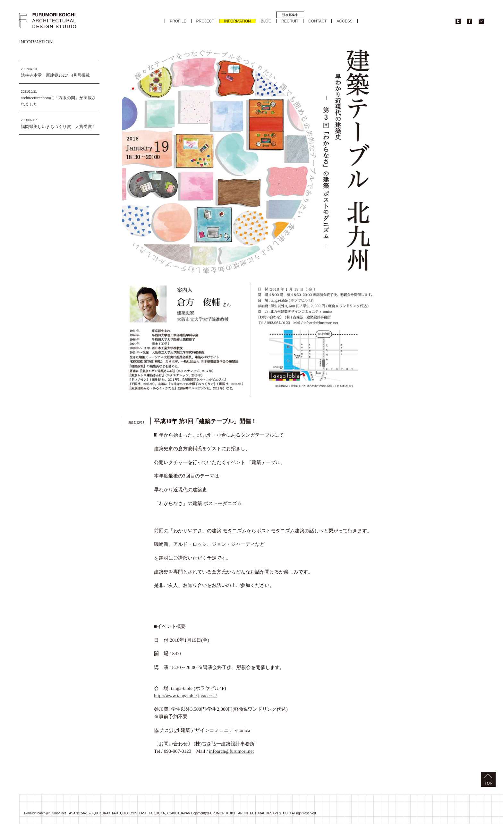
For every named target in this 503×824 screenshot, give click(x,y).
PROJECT (205, 21)
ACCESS (344, 21)
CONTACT (317, 21)
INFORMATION (237, 21)
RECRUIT (289, 21)
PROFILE (178, 21)
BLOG (266, 21)
